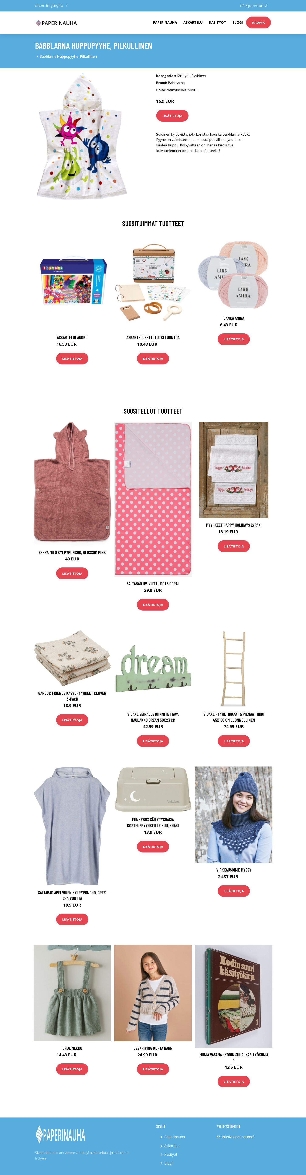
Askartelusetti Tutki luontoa (153, 337)
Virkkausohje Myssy (233, 869)
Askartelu (193, 22)
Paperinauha (174, 1136)
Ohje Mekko (72, 1048)
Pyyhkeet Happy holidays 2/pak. (233, 525)
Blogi (237, 22)
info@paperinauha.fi (254, 6)
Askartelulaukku (72, 337)
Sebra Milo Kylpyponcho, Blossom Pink (72, 552)
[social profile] (67, 6)
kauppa (258, 22)
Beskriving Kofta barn (153, 1048)
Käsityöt (217, 22)
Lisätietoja (172, 116)
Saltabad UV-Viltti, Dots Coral (153, 583)
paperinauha (165, 22)
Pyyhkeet (198, 75)
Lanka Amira (234, 318)
